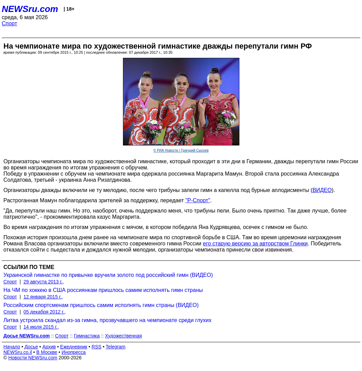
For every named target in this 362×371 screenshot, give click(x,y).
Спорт (9, 23)
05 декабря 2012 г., (45, 312)
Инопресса (74, 352)
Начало (11, 346)
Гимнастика (87, 335)
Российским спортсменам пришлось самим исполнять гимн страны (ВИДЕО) (101, 305)
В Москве (46, 352)
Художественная (123, 335)
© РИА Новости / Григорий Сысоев (181, 150)
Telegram (116, 346)
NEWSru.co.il (17, 352)
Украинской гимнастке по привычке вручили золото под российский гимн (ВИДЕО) (108, 275)
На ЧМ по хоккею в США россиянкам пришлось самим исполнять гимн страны (103, 290)
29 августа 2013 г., (44, 281)
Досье (31, 346)
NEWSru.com (30, 9)
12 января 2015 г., (43, 296)
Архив (49, 346)
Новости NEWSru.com (32, 357)
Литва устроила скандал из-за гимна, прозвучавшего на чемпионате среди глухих (107, 320)
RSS (96, 346)
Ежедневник (73, 346)
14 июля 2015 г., (41, 327)
